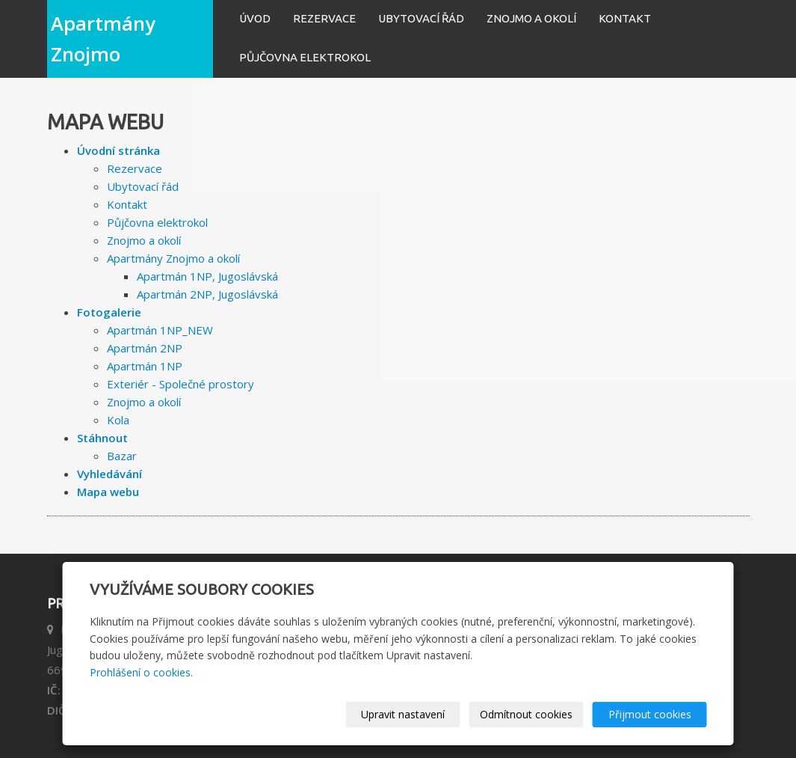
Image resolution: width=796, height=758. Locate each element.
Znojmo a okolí (531, 18)
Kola (118, 419)
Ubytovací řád (421, 18)
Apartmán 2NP (144, 347)
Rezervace (324, 18)
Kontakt (625, 18)
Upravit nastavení (403, 714)
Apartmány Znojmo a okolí (173, 258)
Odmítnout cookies (526, 714)
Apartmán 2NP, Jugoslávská (207, 294)
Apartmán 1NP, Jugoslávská (207, 276)
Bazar (122, 455)
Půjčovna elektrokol (305, 57)
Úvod (255, 18)
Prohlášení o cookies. (141, 672)
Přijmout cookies (649, 714)
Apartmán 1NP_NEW (160, 330)
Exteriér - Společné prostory (180, 383)
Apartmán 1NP (144, 365)
